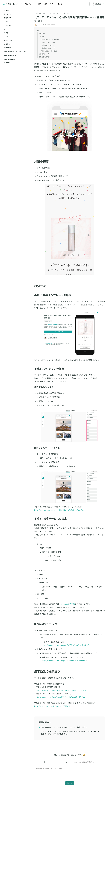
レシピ (39, 4)
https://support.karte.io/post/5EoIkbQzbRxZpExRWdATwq (59, 510)
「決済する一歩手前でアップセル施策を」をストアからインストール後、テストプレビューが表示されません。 (70, 732)
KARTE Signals (9, 59)
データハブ (7, 25)
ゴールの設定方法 (68, 604)
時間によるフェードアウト (48, 448)
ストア (5, 37)
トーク (5, 21)
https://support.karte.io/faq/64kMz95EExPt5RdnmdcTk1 (64, 661)
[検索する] (91, 4)
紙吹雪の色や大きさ (45, 387)
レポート (6, 29)
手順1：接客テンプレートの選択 (54, 295)
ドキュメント (29, 4)
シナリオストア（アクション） (59, 13)
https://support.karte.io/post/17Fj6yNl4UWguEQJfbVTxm (60, 697)
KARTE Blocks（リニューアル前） (15, 51)
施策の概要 (42, 161)
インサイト (7, 10)
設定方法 (41, 286)
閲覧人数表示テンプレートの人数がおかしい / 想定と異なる (64, 727)
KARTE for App (8, 63)
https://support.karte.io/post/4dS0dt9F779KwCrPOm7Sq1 (61, 690)
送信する (69, 783)
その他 (61, 4)
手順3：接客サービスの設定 (51, 518)
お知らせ (6, 44)
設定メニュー (8, 40)
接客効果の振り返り (48, 671)
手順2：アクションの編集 (50, 368)
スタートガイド (50, 4)
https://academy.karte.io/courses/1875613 (52, 706)
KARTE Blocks (8, 48)
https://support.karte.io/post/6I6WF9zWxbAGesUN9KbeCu (66, 645)
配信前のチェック (47, 624)
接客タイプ (7, 18)
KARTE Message (9, 55)
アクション (7, 14)
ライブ (5, 33)
